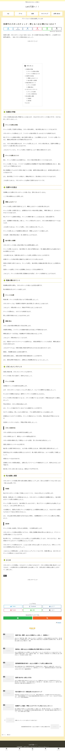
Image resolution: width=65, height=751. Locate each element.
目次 (28, 65)
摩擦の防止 (30, 87)
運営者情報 (19, 746)
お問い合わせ (26, 746)
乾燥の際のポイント (31, 82)
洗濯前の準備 (29, 69)
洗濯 (5, 575)
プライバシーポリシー (43, 746)
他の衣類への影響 (32, 80)
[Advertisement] (32, 52)
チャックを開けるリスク (34, 73)
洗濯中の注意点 (30, 76)
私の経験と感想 (30, 96)
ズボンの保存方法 (32, 93)
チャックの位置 (32, 84)
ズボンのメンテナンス (31, 89)
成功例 (29, 100)
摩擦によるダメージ (33, 78)
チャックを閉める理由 (33, 71)
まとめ (27, 102)
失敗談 (29, 98)
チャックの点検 (32, 91)
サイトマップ (34, 746)
